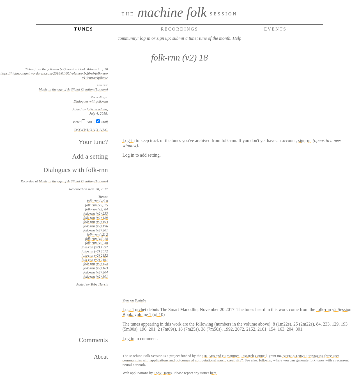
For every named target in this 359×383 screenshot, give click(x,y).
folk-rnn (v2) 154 (95, 264)
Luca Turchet (134, 309)
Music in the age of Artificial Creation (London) (73, 89)
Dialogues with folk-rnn (90, 101)
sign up (163, 38)
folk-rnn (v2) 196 (95, 226)
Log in (128, 155)
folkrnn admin (97, 109)
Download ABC (91, 130)
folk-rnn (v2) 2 (97, 234)
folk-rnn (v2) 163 (95, 268)
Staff (104, 122)
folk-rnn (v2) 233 (95, 213)
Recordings (179, 29)
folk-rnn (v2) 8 (97, 201)
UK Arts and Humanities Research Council (234, 356)
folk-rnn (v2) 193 (95, 222)
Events (275, 29)
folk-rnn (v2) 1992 (95, 247)
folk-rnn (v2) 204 (95, 272)
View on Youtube (134, 300)
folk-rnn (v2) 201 (95, 230)
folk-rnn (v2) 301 (95, 276)
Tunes (83, 29)
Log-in (129, 140)
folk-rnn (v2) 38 (96, 243)
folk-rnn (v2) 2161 (95, 260)
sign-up (305, 140)
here (213, 373)
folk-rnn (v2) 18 (96, 239)
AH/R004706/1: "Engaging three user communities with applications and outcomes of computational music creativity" (231, 358)
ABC (90, 122)
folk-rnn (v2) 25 (96, 205)
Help (237, 38)
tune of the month (215, 38)
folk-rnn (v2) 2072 (95, 251)
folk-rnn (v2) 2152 (95, 255)
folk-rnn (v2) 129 (95, 218)
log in (145, 38)
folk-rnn (265, 360)
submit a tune (184, 38)
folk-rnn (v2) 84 (96, 209)
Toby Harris (99, 284)
